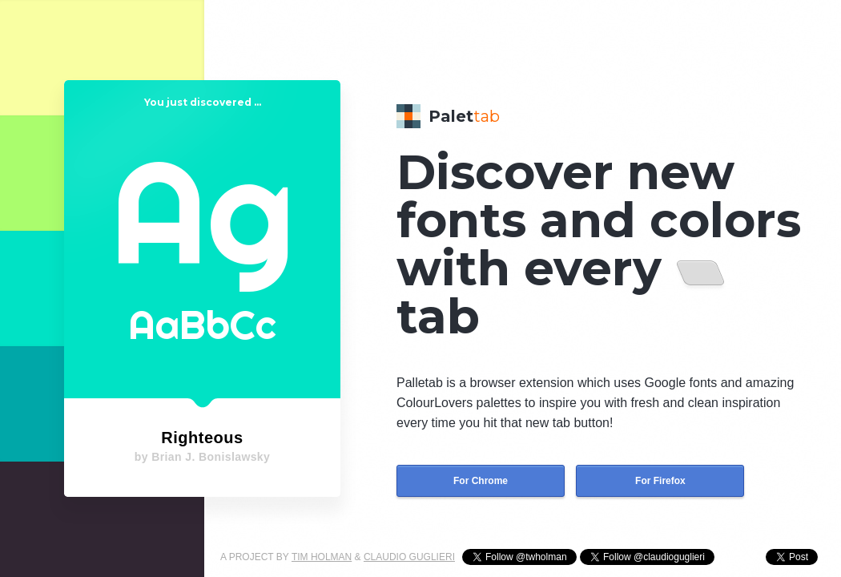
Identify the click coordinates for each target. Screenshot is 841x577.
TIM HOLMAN (322, 557)
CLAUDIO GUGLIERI (409, 557)
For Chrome (480, 480)
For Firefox (660, 480)
